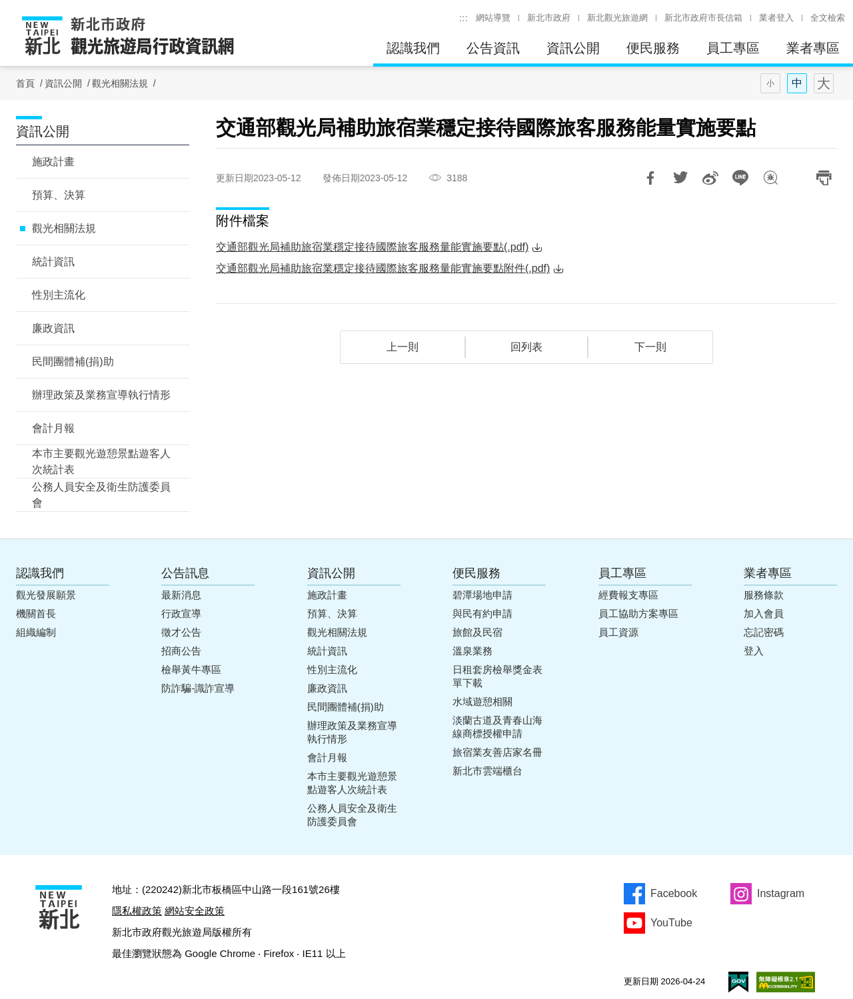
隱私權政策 (137, 910)
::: (463, 17)
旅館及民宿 (477, 632)
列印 (823, 178)
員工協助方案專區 (638, 613)
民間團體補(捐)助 (73, 361)
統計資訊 (53, 261)
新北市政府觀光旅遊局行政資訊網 (128, 36)
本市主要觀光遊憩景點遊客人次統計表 (101, 461)
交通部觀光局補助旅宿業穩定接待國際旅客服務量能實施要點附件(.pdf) (383, 268)
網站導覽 (493, 18)
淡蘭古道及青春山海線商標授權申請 (497, 726)
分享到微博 (710, 178)
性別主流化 (58, 295)
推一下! (680, 178)
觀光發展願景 (46, 594)
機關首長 (36, 613)
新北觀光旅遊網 (617, 18)
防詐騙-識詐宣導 (198, 688)
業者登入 (776, 18)
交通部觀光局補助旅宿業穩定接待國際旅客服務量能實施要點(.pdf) (372, 247)
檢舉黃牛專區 (191, 669)
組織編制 (36, 632)
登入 (754, 650)
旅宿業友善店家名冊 (497, 752)
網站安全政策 (195, 910)
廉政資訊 (53, 328)
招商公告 (181, 650)
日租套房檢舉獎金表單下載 (497, 676)
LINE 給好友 (740, 178)
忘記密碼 (764, 632)
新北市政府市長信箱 (703, 18)
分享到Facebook (650, 178)
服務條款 (764, 594)
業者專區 (813, 48)
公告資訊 (493, 48)
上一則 (403, 347)
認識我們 (413, 48)
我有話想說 (770, 178)
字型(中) (797, 83)
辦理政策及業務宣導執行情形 (101, 395)
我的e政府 (738, 982)
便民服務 (653, 48)
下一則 (650, 347)
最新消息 (181, 594)
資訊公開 (573, 48)
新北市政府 (548, 18)
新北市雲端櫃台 (487, 770)
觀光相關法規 (120, 83)
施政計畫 (53, 161)
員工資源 (618, 632)
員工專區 (733, 48)
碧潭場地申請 (482, 594)
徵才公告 (181, 632)
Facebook (673, 893)
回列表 (526, 347)
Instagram (780, 893)
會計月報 (53, 428)
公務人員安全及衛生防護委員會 (101, 494)
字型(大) (824, 83)
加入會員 (764, 613)
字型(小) (770, 83)
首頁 (25, 83)
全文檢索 (827, 18)
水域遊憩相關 (482, 701)
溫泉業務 (472, 650)
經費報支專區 (628, 594)
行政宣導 (181, 613)
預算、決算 (58, 195)
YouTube (671, 922)
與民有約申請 (482, 613)
